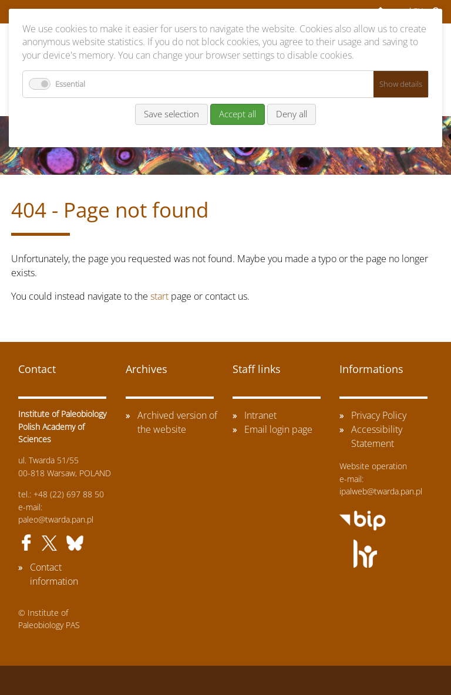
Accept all (237, 114)
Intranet (260, 415)
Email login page (278, 429)
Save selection (171, 114)
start (159, 296)
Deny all (291, 114)
